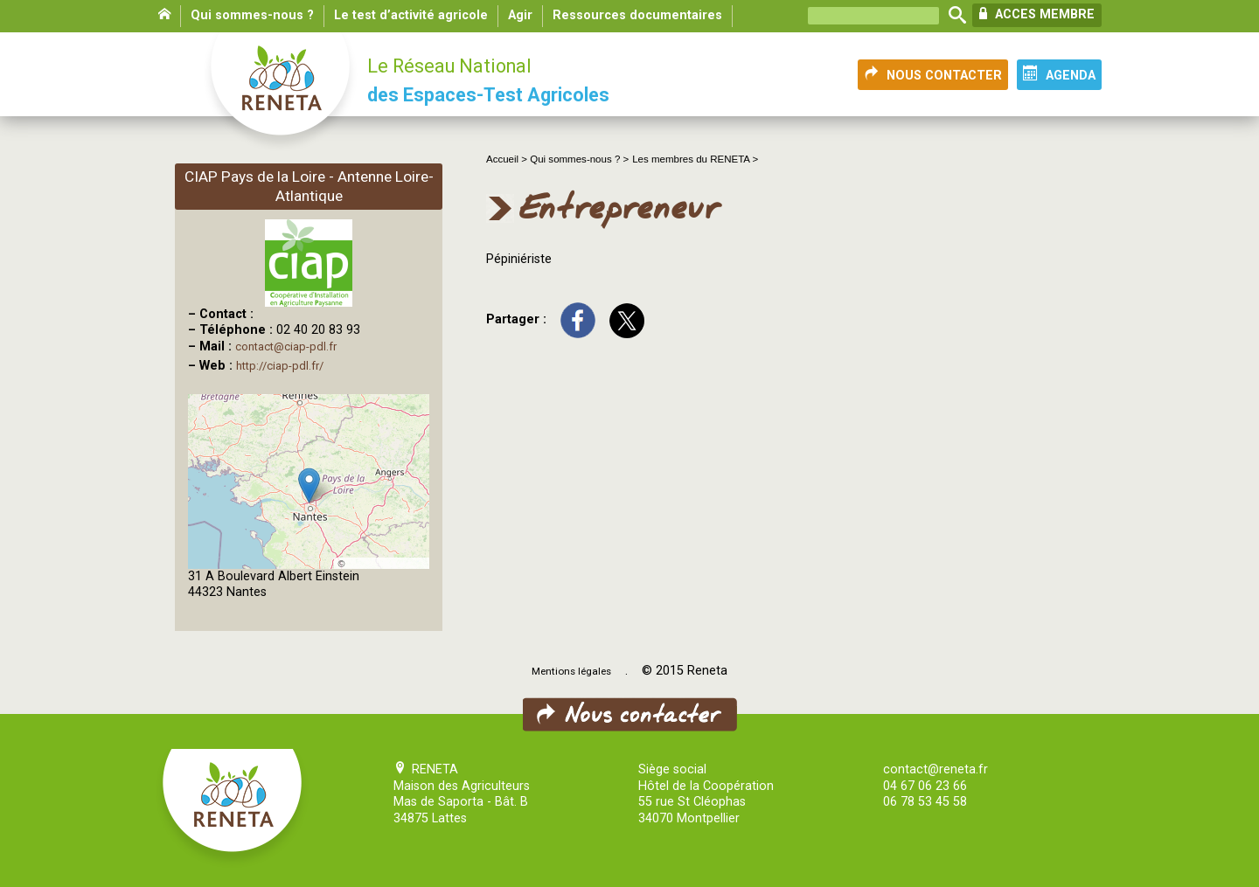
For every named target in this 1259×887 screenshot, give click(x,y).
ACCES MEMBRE (1037, 14)
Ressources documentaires (637, 15)
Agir (520, 15)
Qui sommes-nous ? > (579, 159)
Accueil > (508, 159)
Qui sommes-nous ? (252, 15)
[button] (309, 485)
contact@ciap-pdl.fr (286, 346)
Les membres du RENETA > (695, 159)
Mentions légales (571, 671)
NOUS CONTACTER (933, 74)
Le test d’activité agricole (411, 15)
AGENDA (1059, 74)
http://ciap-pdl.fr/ (279, 365)
